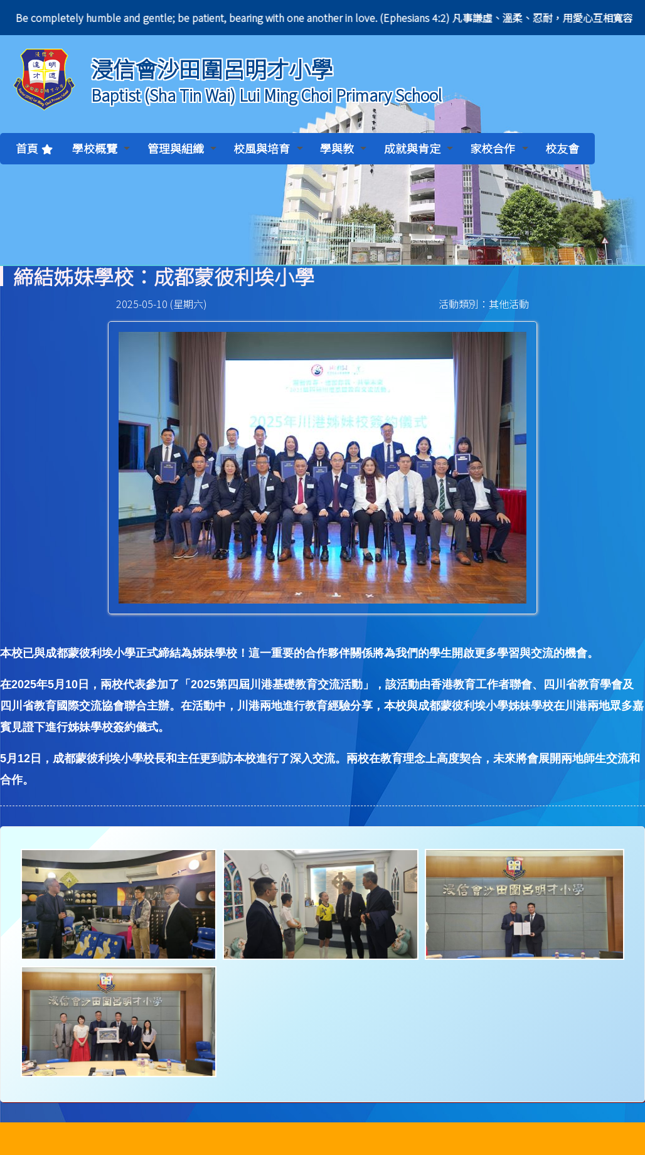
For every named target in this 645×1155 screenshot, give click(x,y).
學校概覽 (101, 148)
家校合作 (499, 148)
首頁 (27, 148)
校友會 (562, 148)
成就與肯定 (418, 148)
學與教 (343, 148)
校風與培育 (267, 148)
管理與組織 (181, 148)
